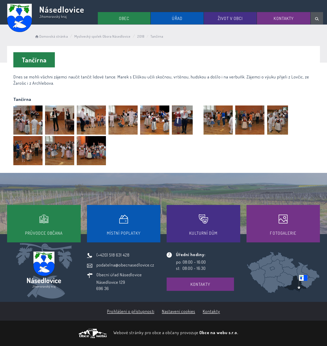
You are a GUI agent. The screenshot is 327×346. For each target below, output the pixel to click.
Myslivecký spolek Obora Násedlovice (102, 36)
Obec (124, 18)
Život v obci (230, 18)
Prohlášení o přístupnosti (130, 311)
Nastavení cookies (178, 311)
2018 (141, 36)
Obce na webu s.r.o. (218, 332)
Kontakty (283, 18)
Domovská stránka (51, 36)
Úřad (177, 18)
